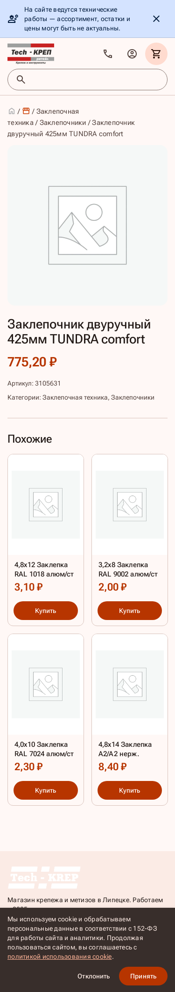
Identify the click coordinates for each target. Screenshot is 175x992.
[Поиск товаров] (96, 79)
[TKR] (30, 54)
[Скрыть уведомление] (156, 18)
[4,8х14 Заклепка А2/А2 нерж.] (130, 705)
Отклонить (93, 976)
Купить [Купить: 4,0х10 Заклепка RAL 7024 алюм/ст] (45, 791)
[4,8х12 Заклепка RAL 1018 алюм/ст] (46, 526)
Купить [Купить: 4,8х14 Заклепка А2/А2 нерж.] (129, 791)
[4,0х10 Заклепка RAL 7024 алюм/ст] (46, 705)
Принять (143, 976)
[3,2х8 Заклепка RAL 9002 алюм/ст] (130, 526)
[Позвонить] (108, 54)
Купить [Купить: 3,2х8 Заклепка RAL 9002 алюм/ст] (129, 610)
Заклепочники (63, 122)
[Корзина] (156, 54)
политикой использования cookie (59, 956)
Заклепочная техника (75, 397)
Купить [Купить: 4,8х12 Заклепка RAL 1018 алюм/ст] (45, 610)
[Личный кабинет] (132, 54)
